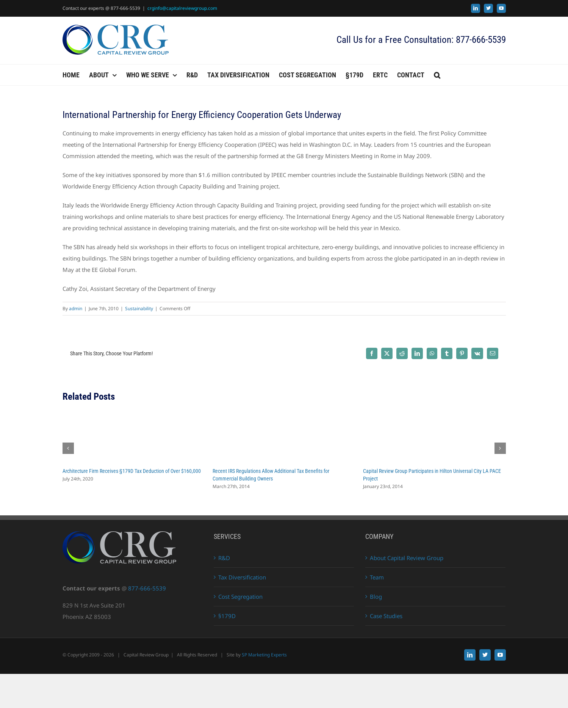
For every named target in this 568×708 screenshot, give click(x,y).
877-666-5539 (147, 588)
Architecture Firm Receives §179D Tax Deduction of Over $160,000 (132, 471)
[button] (437, 74)
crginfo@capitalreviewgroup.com (182, 8)
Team (377, 577)
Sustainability (139, 308)
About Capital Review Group (406, 558)
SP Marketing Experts (264, 654)
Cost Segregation (240, 596)
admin (75, 308)
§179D (227, 616)
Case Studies (386, 616)
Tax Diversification (242, 577)
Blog (376, 596)
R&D (224, 558)
